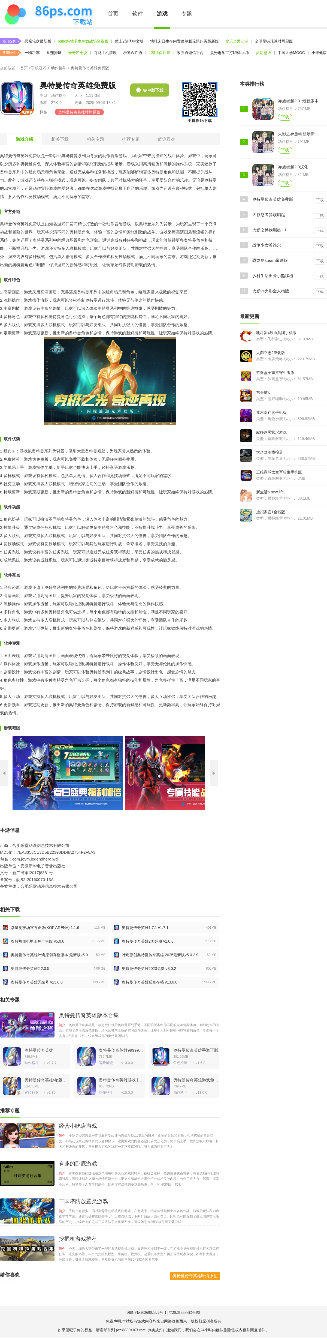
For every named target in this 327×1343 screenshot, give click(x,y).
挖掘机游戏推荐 (78, 1239)
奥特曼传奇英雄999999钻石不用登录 (121, 1050)
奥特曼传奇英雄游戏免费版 (195, 1080)
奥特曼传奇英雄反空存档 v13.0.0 (149, 982)
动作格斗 (58, 68)
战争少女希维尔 (266, 245)
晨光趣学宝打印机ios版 (229, 52)
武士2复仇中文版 (129, 41)
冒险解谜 (106, 1063)
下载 (285, 117)
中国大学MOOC (291, 52)
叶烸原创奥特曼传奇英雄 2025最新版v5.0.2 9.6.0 (163, 955)
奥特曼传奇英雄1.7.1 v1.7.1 (145, 927)
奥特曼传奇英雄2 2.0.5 (30, 968)
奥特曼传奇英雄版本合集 (89, 1015)
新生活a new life (270, 492)
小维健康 (319, 52)
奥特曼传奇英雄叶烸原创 (79, 112)
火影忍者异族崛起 (268, 214)
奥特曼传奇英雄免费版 (272, 199)
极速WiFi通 (132, 52)
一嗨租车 (32, 52)
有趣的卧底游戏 (78, 1163)
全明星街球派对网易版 (274, 41)
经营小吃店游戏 (78, 1126)
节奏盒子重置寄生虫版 (275, 372)
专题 (186, 14)
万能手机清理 (105, 52)
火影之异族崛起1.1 (269, 229)
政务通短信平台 (190, 52)
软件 (137, 14)
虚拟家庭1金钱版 (270, 512)
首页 (113, 14)
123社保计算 (159, 52)
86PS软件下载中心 (48, 13)
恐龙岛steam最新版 (270, 260)
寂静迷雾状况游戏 (271, 432)
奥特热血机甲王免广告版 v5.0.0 (37, 941)
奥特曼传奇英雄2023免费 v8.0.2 (149, 968)
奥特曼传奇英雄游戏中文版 (121, 1080)
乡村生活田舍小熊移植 (272, 275)
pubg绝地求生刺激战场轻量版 (83, 41)
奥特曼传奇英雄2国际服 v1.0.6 (148, 941)
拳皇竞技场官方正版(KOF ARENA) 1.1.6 (45, 927)
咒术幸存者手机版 (271, 412)
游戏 (162, 14)
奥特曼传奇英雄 (39, 1050)
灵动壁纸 (263, 52)
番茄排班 (54, 52)
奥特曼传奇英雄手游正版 (195, 1050)
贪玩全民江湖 (236, 41)
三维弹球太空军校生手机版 (279, 472)
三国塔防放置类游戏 (83, 1201)
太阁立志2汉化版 (270, 352)
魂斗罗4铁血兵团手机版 (276, 333)
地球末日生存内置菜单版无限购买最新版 (184, 41)
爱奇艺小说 (77, 52)
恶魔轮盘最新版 (38, 41)
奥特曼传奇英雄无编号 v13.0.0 (37, 982)
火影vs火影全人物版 (270, 291)
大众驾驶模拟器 (269, 452)
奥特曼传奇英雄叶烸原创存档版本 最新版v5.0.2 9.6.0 (52, 955)
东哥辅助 (263, 392)
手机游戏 (38, 68)
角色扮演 (180, 1063)
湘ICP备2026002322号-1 (146, 1313)
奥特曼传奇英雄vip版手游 (47, 1080)
